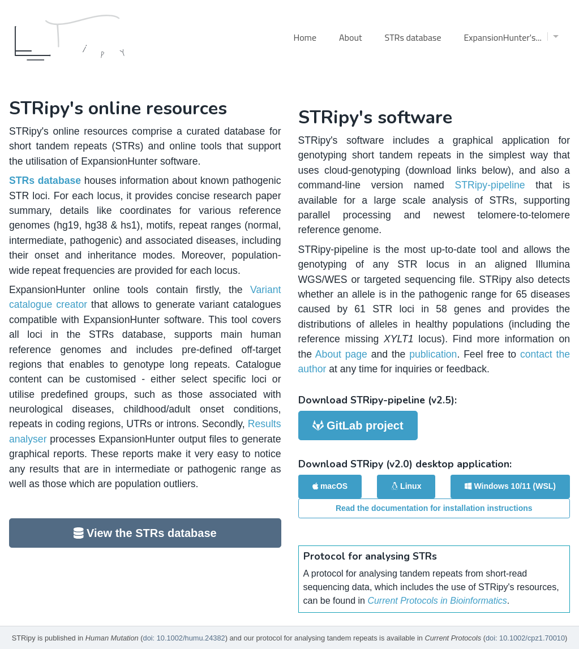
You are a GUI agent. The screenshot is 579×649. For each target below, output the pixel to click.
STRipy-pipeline (489, 185)
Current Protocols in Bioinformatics (437, 600)
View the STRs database (145, 533)
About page (341, 354)
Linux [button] (406, 486)
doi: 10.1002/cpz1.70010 (525, 638)
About (350, 37)
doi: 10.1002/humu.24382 (184, 638)
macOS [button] (330, 486)
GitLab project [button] (358, 425)
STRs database (413, 37)
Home (304, 37)
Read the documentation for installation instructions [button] (434, 508)
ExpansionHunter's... (511, 37)
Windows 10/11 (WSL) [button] (510, 486)
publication (433, 354)
